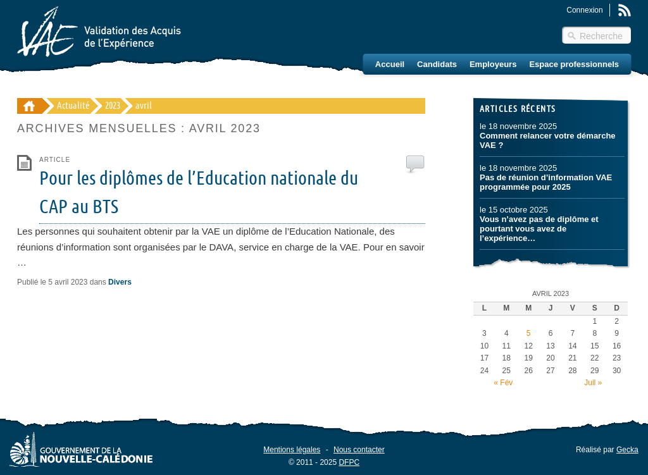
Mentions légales (291, 449)
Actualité (73, 106)
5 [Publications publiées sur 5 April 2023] (528, 333)
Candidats (437, 64)
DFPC (349, 461)
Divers (120, 282)
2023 (112, 106)
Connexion (584, 10)
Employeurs (493, 64)
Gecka (627, 449)
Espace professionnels (574, 64)
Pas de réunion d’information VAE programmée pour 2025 (546, 182)
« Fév (503, 382)
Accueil (389, 64)
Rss (624, 10)
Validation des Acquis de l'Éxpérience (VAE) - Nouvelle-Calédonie (29, 106)
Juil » (593, 382)
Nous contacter (359, 449)
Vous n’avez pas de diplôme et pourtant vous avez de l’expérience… (539, 228)
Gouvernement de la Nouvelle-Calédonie (81, 449)
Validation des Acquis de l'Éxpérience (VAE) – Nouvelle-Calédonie (99, 31)
